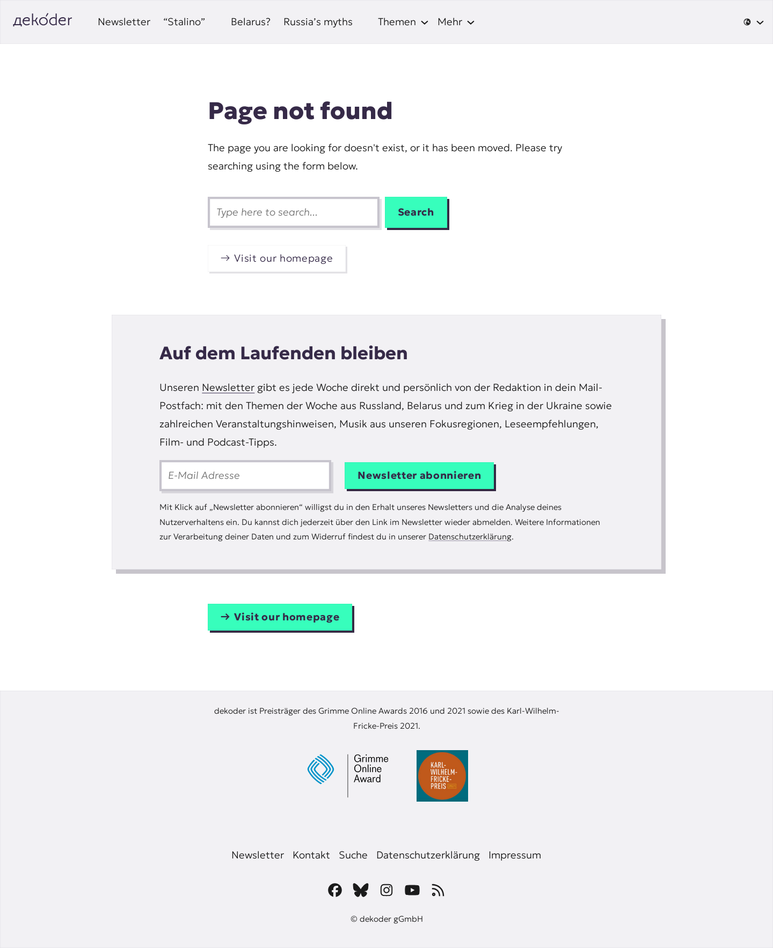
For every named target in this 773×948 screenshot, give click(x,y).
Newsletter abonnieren (419, 475)
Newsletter (228, 387)
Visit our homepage (283, 258)
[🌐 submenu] (754, 22)
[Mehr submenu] (456, 22)
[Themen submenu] (403, 22)
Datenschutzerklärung (470, 536)
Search (416, 212)
